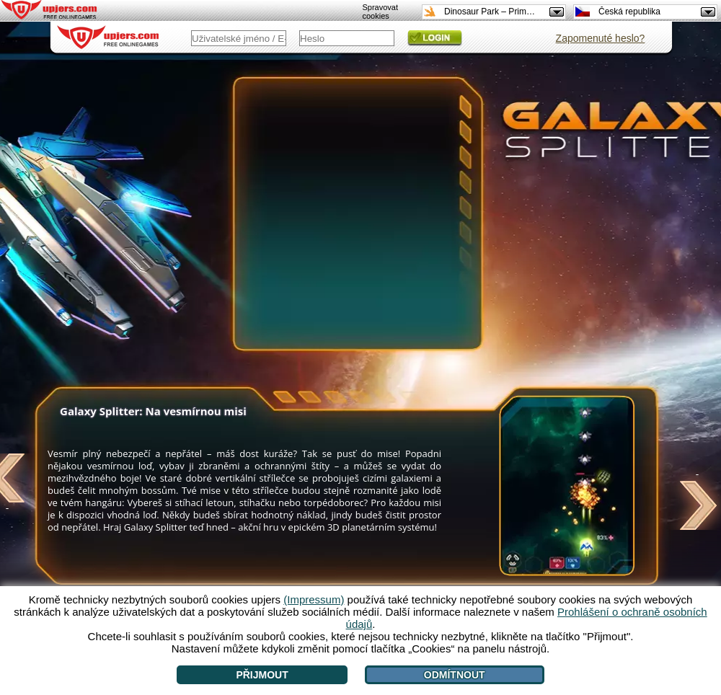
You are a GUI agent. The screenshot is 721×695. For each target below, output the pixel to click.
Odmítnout (454, 675)
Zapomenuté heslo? (600, 38)
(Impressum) (313, 599)
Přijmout (262, 675)
